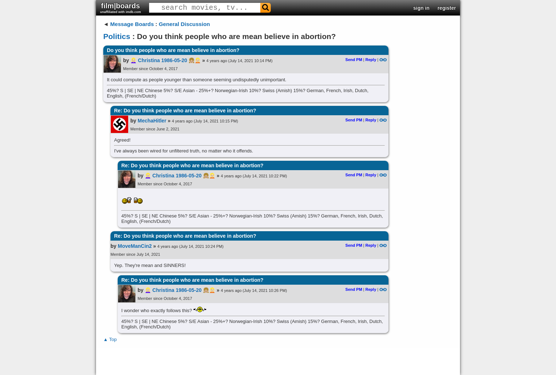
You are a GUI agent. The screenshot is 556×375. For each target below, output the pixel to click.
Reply (370, 59)
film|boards (120, 8)
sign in (421, 8)
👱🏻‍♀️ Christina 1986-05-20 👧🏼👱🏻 (165, 60)
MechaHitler (152, 121)
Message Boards (132, 24)
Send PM (354, 59)
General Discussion (184, 24)
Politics (116, 36)
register (447, 8)
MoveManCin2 (135, 246)
